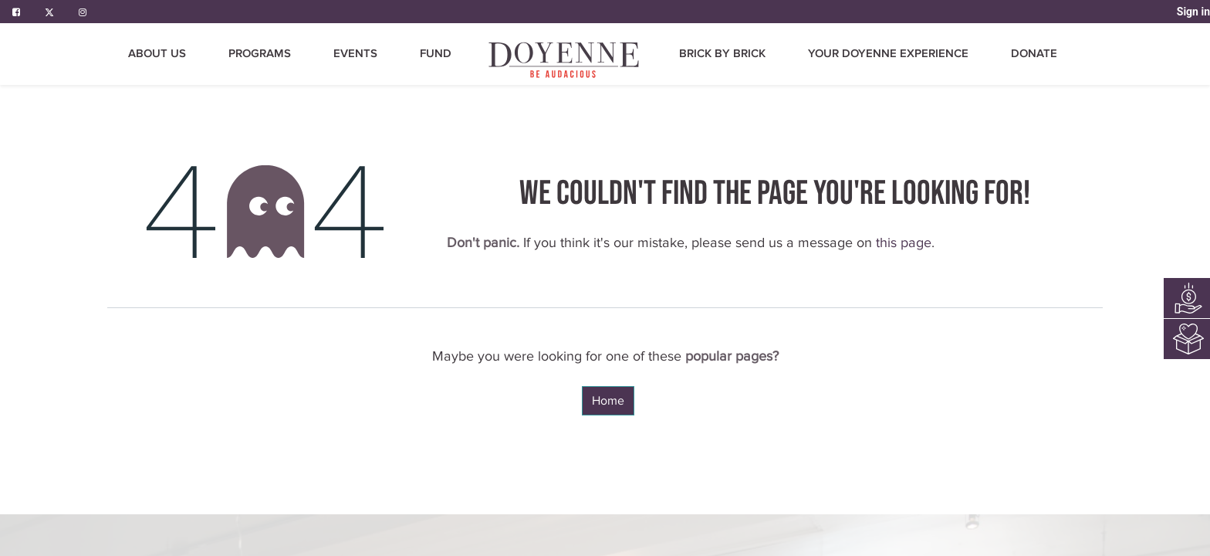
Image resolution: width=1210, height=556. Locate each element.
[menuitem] (565, 60)
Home (608, 401)
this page (903, 242)
